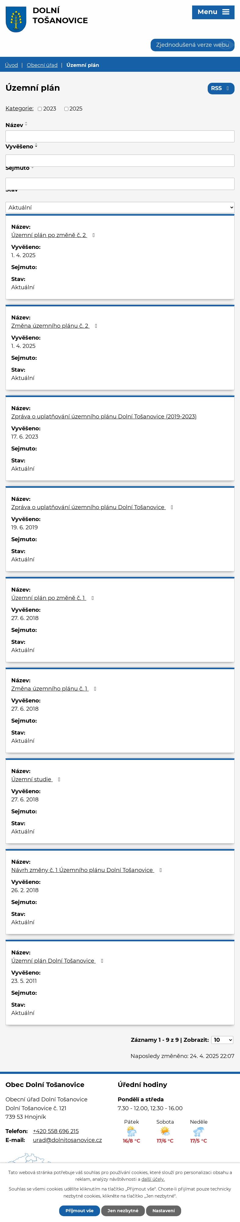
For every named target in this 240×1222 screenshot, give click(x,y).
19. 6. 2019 (24, 527)
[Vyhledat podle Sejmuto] (120, 184)
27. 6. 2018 (24, 618)
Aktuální (22, 287)
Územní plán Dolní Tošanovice (58, 961)
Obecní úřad (42, 65)
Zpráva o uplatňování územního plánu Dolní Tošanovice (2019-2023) (104, 416)
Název (14, 125)
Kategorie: (19, 108)
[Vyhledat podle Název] (120, 136)
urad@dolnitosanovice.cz (67, 1140)
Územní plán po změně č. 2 (54, 235)
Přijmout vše (80, 1210)
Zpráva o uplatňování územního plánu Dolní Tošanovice (93, 507)
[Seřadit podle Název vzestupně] (26, 122)
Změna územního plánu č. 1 (55, 688)
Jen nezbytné (123, 1210)
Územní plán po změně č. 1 (53, 598)
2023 (49, 108)
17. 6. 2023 (24, 436)
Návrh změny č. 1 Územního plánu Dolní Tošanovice (87, 870)
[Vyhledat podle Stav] (120, 207)
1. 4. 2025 (23, 255)
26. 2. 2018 (24, 890)
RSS (221, 88)
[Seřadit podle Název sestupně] (26, 125)
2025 (76, 108)
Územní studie (37, 779)
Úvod (11, 65)
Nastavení (163, 1210)
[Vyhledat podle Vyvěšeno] (120, 161)
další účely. (153, 1179)
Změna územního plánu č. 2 (55, 326)
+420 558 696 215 (56, 1131)
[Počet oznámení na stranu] (222, 1040)
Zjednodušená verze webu (192, 45)
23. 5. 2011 (24, 981)
